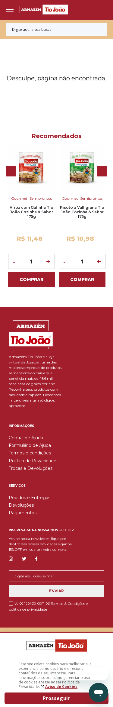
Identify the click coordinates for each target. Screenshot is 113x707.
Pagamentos (22, 512)
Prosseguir (57, 698)
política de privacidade (28, 609)
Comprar (31, 279)
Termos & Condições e (69, 603)
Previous (11, 171)
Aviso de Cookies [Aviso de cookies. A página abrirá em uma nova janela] (61, 686)
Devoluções (21, 505)
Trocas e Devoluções (30, 468)
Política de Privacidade (32, 460)
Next (102, 171)
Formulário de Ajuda (30, 445)
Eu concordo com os (48, 606)
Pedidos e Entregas (29, 497)
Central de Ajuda (26, 438)
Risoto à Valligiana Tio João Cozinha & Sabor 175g (82, 212)
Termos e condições (30, 453)
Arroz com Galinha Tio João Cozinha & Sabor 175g (31, 212)
